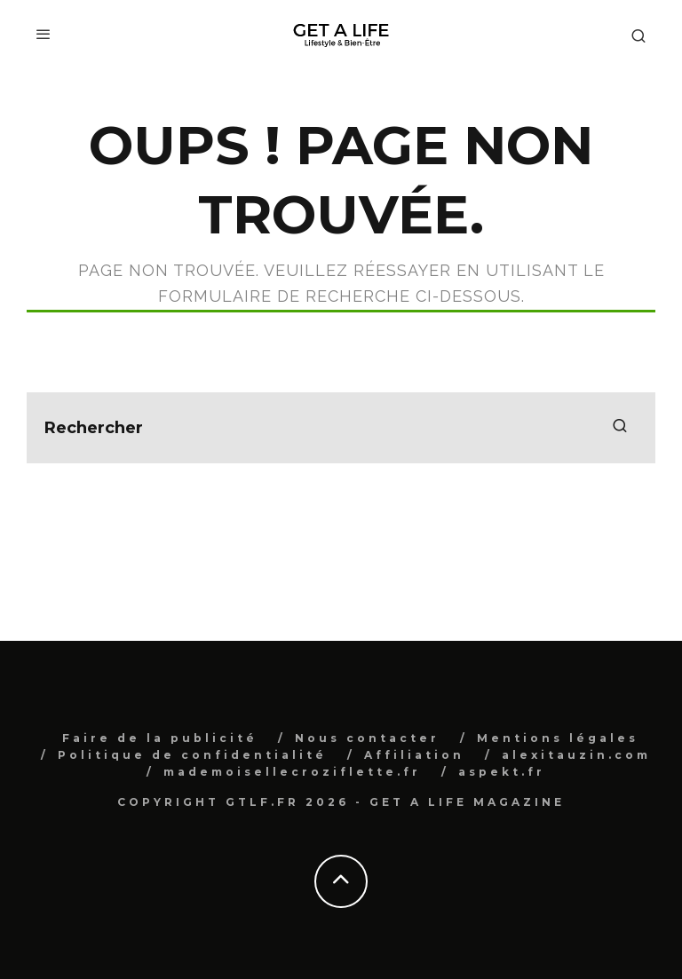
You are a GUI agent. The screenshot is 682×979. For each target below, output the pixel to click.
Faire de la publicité (160, 738)
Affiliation (414, 755)
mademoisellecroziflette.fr (292, 771)
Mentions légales (557, 738)
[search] (619, 427)
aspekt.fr (501, 771)
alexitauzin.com (576, 755)
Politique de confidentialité (192, 755)
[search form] (341, 427)
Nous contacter (367, 738)
